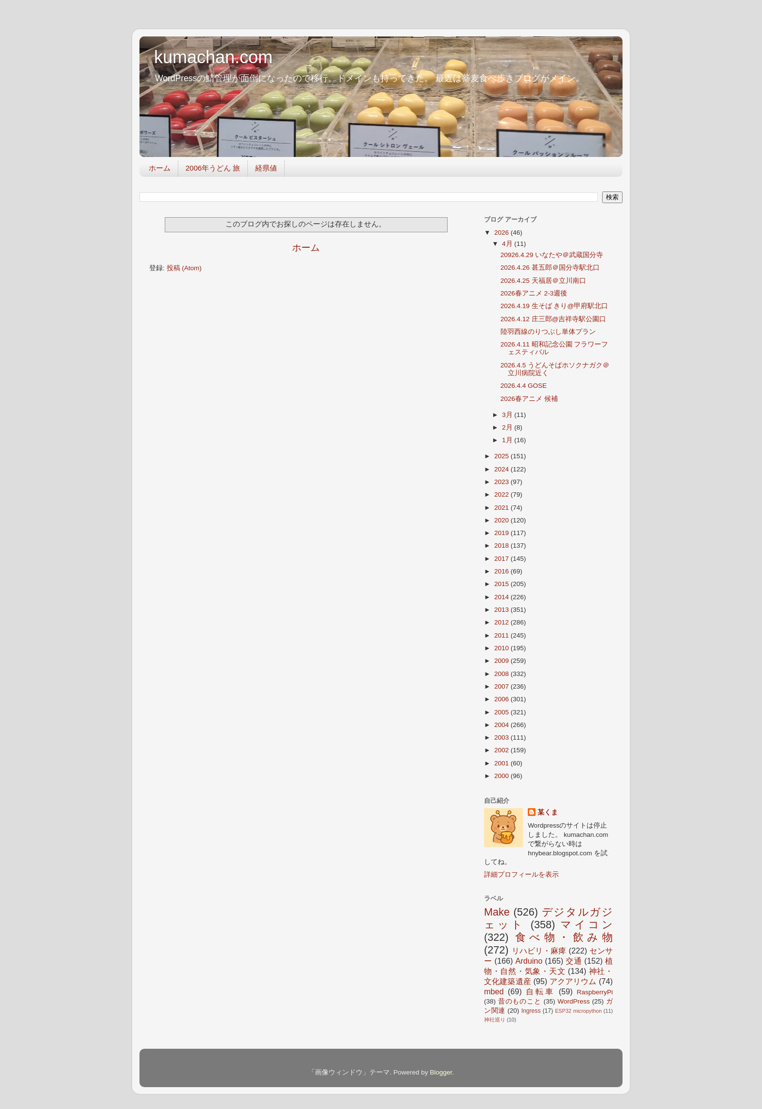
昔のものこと (519, 1001)
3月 (508, 414)
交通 (574, 960)
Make (497, 912)
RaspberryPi (595, 992)
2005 (502, 712)
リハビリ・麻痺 (539, 950)
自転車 (540, 991)
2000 (502, 776)
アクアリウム (573, 981)
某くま (547, 812)
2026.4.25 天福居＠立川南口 (543, 280)
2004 (502, 724)
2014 (502, 597)
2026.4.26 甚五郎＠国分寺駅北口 (550, 267)
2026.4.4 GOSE (524, 385)
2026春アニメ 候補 (529, 398)
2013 (502, 609)
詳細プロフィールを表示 (521, 874)
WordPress (573, 1001)
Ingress (531, 1010)
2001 (502, 763)
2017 (502, 558)
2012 (502, 622)
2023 (502, 481)
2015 (502, 584)
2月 (508, 427)
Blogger (441, 1072)
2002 (502, 750)
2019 (502, 533)
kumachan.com (213, 57)
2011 (502, 635)
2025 (502, 456)
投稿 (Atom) (184, 268)
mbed (494, 991)
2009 (502, 660)
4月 (508, 243)
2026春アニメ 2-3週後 (534, 293)
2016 (502, 571)
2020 (502, 520)
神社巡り (494, 1019)
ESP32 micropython (578, 1011)
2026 (502, 232)
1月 (508, 440)
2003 (502, 737)
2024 (502, 469)
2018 (502, 545)
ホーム (160, 168)
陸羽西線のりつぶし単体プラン (548, 331)
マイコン (586, 924)
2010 (502, 648)
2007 (502, 686)
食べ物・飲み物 (564, 937)
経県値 (266, 168)
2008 (502, 673)
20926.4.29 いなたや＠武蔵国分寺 (552, 255)
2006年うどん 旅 (213, 168)
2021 (502, 507)
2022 (502, 494)
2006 (502, 699)
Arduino (528, 960)
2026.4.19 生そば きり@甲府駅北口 (554, 306)
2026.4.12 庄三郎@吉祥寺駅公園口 (553, 319)
